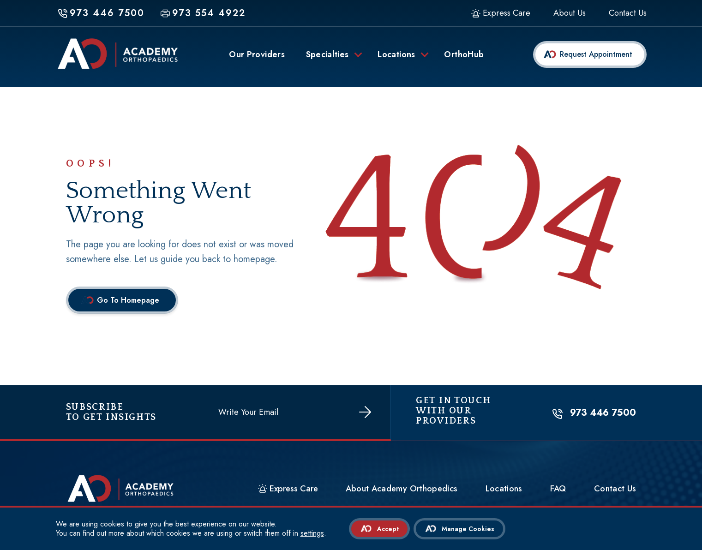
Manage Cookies (468, 528)
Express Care (506, 13)
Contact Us (628, 13)
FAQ (568, 491)
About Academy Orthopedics (412, 491)
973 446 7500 (604, 415)
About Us (569, 13)
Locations (514, 491)
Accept (388, 528)
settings (312, 533)
